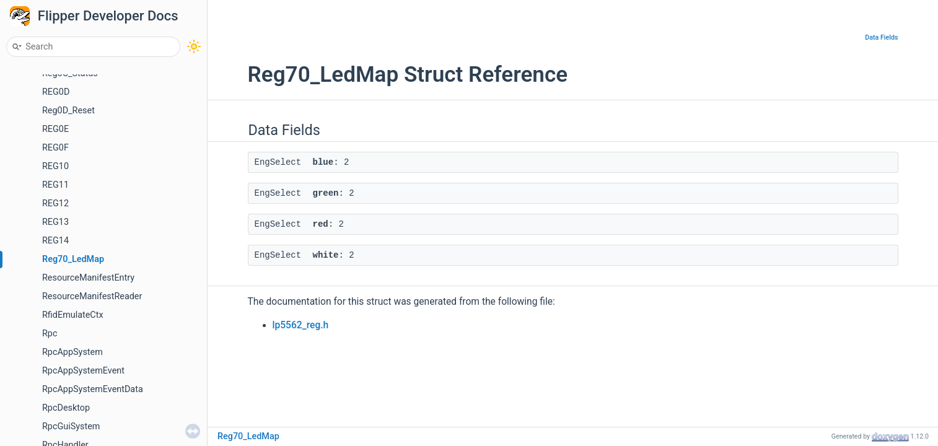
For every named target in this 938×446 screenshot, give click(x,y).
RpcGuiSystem (71, 426)
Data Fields (881, 37)
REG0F (55, 147)
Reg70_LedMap (73, 259)
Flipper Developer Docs (108, 16)
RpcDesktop (66, 408)
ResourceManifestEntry (88, 278)
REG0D (55, 92)
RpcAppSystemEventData (92, 389)
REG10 (55, 166)
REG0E (55, 129)
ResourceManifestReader (92, 296)
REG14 (55, 240)
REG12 (55, 203)
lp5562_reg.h (301, 325)
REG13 (55, 222)
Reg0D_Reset (68, 110)
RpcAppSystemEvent (83, 370)
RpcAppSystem (72, 352)
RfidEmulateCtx (72, 315)
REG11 (55, 185)
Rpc (49, 333)
